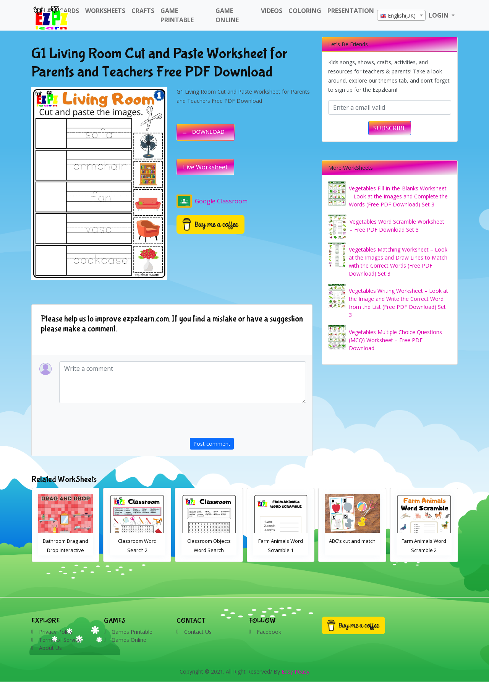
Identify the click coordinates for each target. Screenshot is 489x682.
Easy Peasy (295, 671)
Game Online (227, 15)
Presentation (350, 10)
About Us (50, 647)
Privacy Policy (56, 631)
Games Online (129, 639)
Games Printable (132, 631)
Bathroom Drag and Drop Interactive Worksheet (65, 550)
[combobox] (401, 15)
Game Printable (177, 15)
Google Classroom (212, 201)
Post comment (211, 443)
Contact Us (198, 631)
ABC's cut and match (352, 540)
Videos (271, 10)
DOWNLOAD (208, 132)
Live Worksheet (205, 167)
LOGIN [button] (439, 15)
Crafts (142, 10)
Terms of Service (60, 639)
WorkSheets (105, 10)
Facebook (269, 631)
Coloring (304, 10)
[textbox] (401, 15)
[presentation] (248, 423)
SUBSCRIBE (389, 128)
